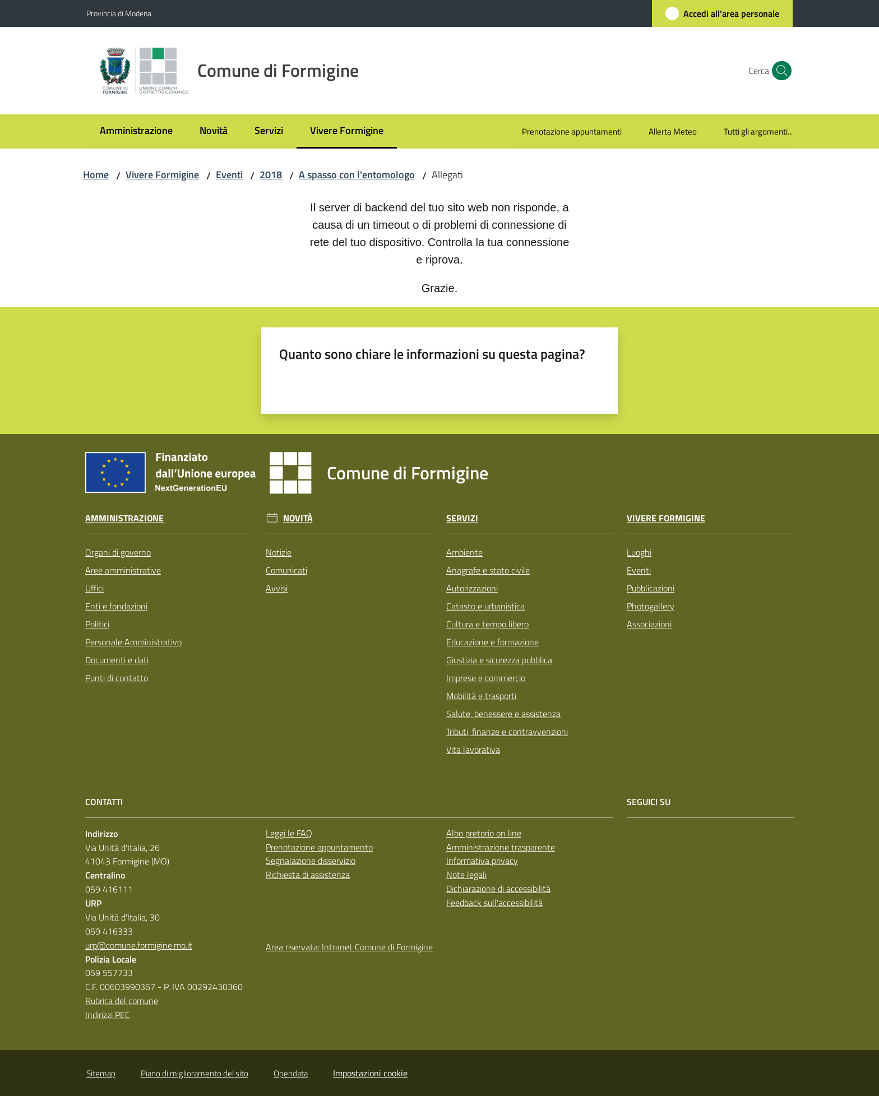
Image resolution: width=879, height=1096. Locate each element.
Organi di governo (118, 552)
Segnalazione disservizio (310, 860)
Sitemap (100, 1073)
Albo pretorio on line (483, 833)
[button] (779, 70)
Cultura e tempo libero (487, 624)
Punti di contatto (116, 678)
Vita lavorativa (473, 749)
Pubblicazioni (650, 588)
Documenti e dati (117, 660)
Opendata (291, 1073)
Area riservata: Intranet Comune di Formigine (349, 947)
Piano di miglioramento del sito (194, 1073)
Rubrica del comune (121, 1000)
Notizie (279, 552)
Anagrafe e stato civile (488, 570)
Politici (97, 624)
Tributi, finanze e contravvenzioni (507, 731)
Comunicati (286, 570)
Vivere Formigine (162, 174)
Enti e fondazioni (116, 606)
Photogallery (650, 606)
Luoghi (639, 552)
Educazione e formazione (492, 642)
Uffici (94, 588)
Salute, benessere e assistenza (503, 713)
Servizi (462, 518)
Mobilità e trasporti (481, 695)
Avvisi (277, 588)
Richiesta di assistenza (308, 874)
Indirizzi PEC (107, 1014)
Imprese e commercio (485, 678)
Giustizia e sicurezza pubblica (499, 660)
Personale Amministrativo (133, 642)
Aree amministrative (123, 570)
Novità (298, 518)
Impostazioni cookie (370, 1073)
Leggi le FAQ (289, 833)
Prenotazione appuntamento (319, 847)
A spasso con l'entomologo (357, 174)
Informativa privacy (482, 860)
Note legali (466, 874)
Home (96, 174)
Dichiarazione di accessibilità (498, 888)
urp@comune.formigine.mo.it (138, 945)
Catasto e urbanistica (485, 606)
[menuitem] (136, 131)
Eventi (229, 174)
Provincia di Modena (118, 13)
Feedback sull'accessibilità (494, 902)
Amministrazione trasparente (500, 847)
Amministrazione (124, 518)
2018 (271, 174)
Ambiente (464, 552)
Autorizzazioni (472, 588)
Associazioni (649, 624)
